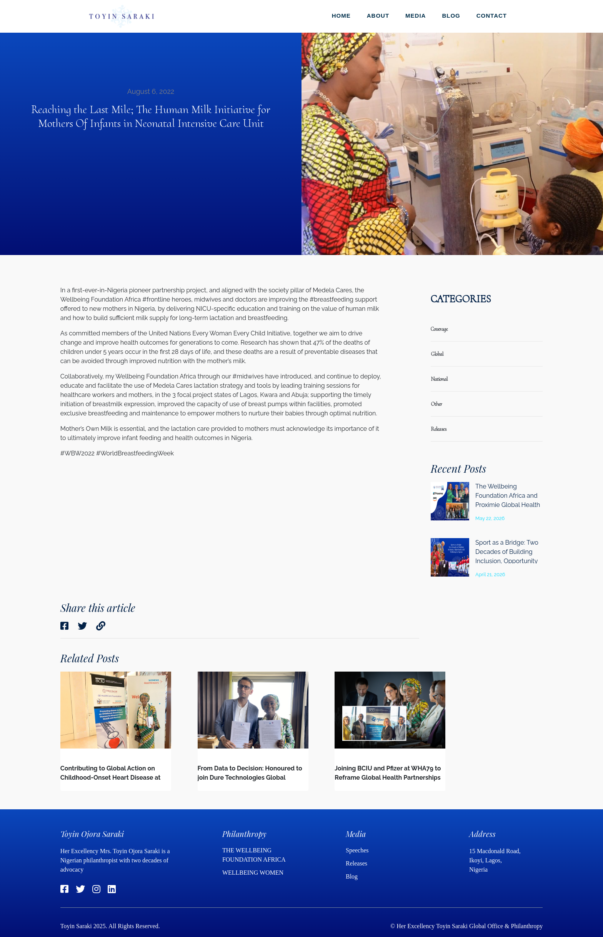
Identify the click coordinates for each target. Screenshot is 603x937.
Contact (491, 15)
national (439, 379)
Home (341, 15)
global (437, 354)
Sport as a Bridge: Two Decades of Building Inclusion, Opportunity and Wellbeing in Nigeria (506, 561)
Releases (357, 863)
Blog (451, 15)
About (378, 15)
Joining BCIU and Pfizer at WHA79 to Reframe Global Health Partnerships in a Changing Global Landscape (388, 777)
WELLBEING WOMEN (252, 872)
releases (438, 429)
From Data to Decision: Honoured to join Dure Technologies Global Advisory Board (250, 777)
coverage (439, 329)
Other (436, 404)
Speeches (357, 850)
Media (415, 15)
